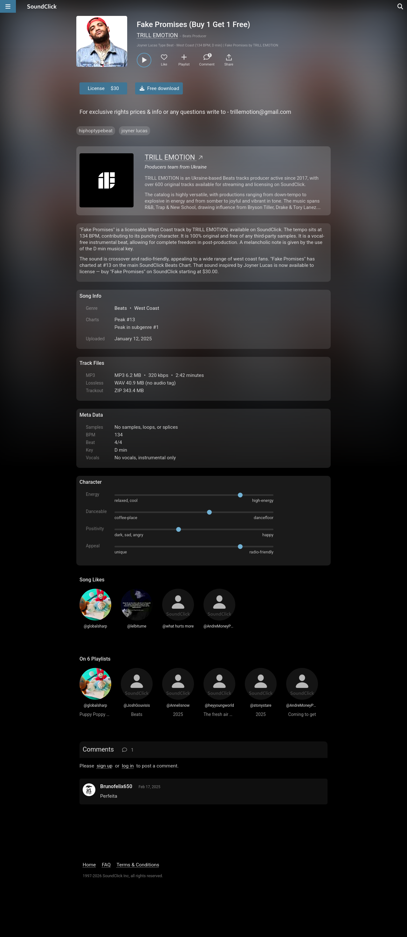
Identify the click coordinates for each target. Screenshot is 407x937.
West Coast (146, 308)
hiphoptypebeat (96, 131)
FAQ (106, 865)
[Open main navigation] (8, 6)
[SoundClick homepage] (42, 6)
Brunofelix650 (116, 786)
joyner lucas (134, 131)
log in (128, 766)
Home (89, 865)
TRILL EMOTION (157, 35)
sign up (105, 766)
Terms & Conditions (138, 865)
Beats (120, 308)
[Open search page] (400, 6)
